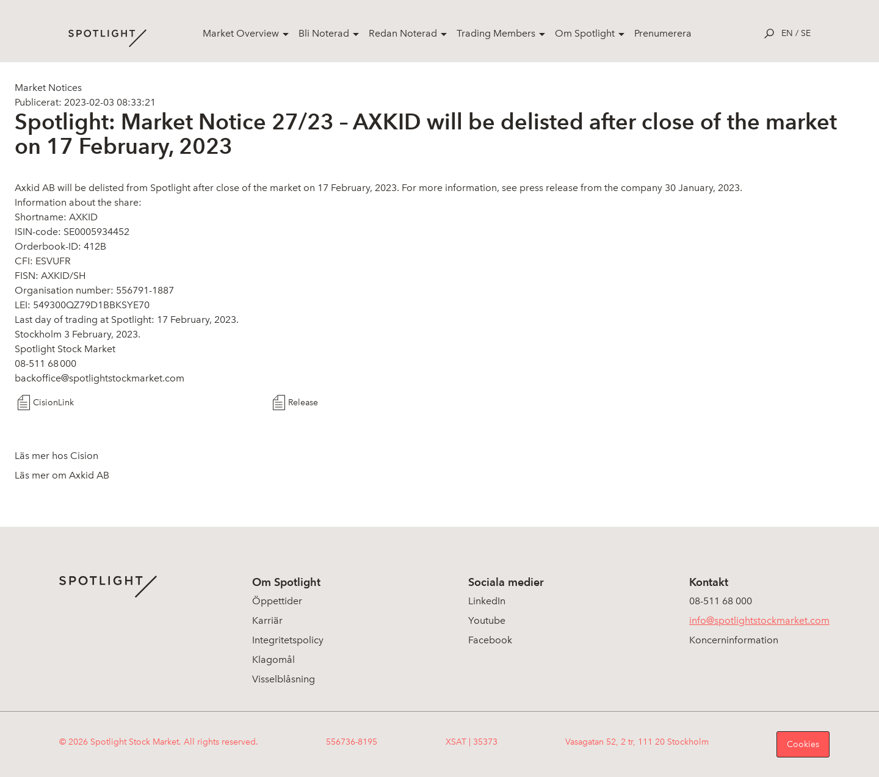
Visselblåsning (283, 679)
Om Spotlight (585, 33)
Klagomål (273, 659)
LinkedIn (486, 601)
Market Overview (241, 33)
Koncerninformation (733, 640)
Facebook (490, 640)
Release (303, 402)
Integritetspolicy (288, 640)
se (806, 33)
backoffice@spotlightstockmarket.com (99, 378)
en (787, 33)
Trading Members (496, 33)
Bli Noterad (323, 33)
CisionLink (53, 402)
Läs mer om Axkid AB (62, 475)
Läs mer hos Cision (56, 455)
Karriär (267, 620)
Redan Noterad (403, 33)
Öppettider (277, 601)
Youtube (486, 620)
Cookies (803, 744)
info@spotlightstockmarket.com (759, 620)
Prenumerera (663, 33)
